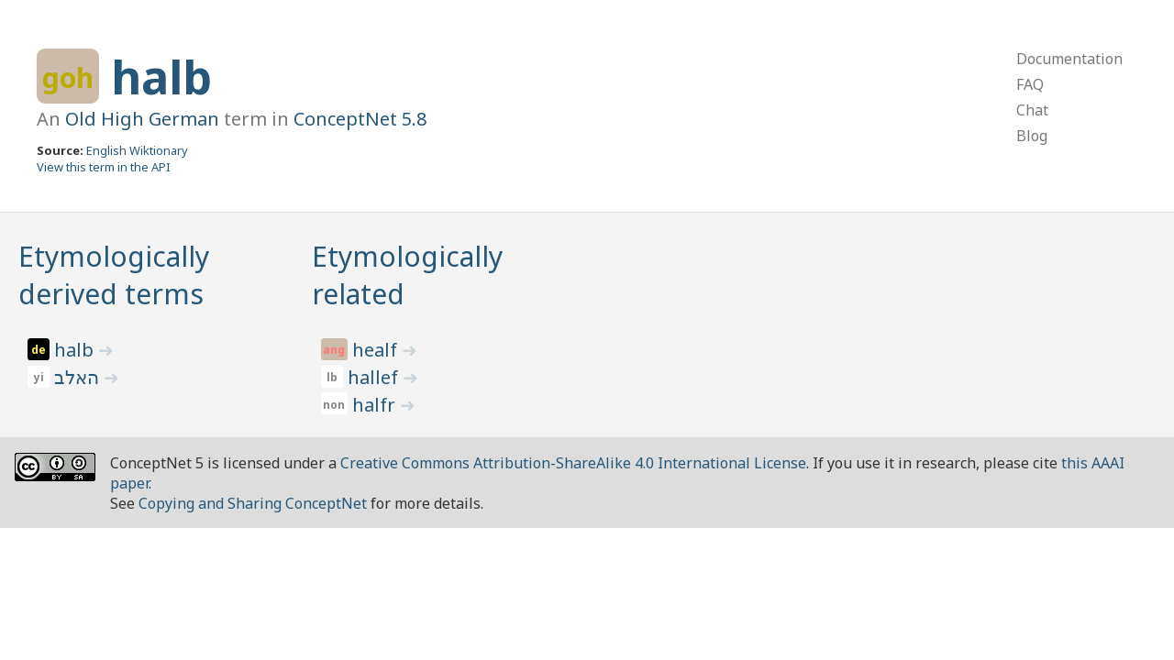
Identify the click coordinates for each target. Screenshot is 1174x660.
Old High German (142, 118)
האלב (79, 377)
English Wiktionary (137, 150)
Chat (1032, 110)
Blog (1031, 136)
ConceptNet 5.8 (360, 118)
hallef (375, 377)
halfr (376, 404)
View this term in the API (104, 167)
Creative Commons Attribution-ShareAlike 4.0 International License (573, 463)
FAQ (1030, 84)
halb (161, 77)
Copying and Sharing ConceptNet (252, 503)
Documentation (1069, 59)
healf (377, 349)
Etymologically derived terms (113, 275)
